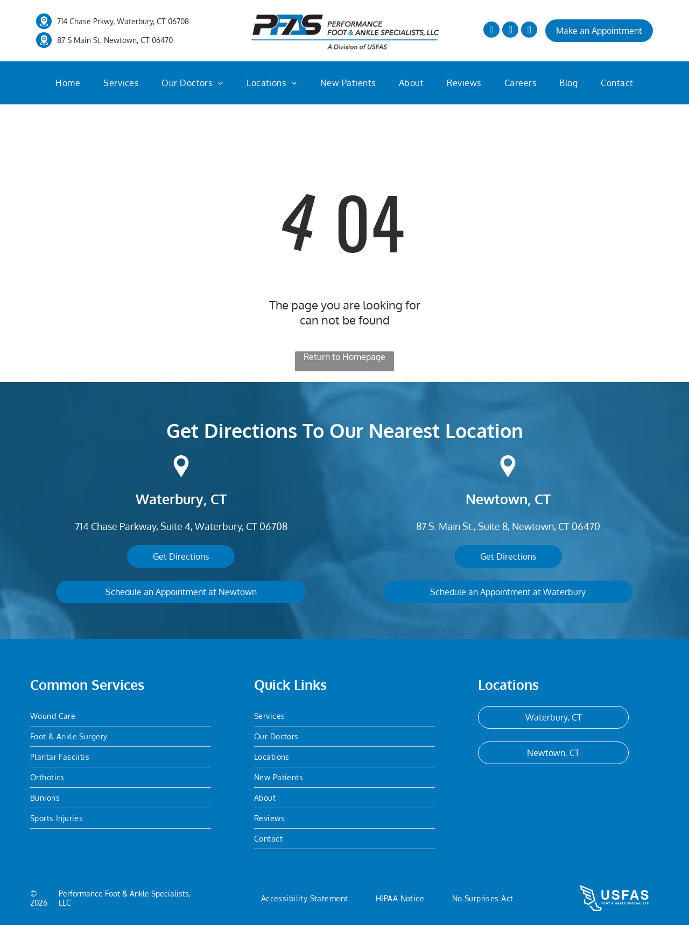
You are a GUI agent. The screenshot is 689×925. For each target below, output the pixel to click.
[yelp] (529, 31)
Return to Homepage (344, 356)
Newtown (497, 498)
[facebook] (491, 31)
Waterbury (169, 498)
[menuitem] (67, 83)
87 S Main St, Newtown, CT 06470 (115, 40)
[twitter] (510, 31)
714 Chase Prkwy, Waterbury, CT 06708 (123, 21)
